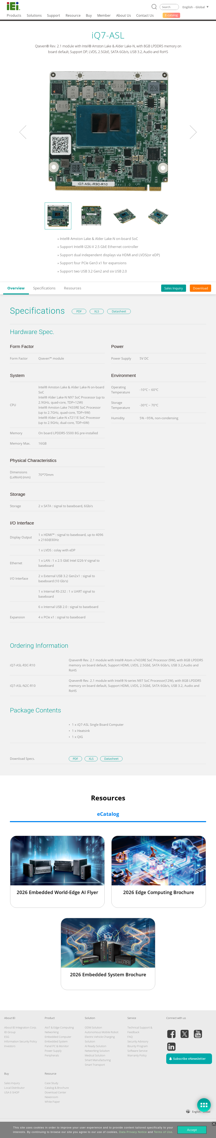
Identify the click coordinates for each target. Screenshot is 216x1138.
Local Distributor (14, 1088)
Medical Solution (95, 1055)
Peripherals (52, 1055)
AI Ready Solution (95, 1046)
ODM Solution (93, 1027)
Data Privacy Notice (133, 1132)
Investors (9, 1046)
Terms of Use (163, 1132)
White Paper (52, 1102)
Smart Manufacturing (98, 1060)
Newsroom (51, 1097)
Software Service (137, 1051)
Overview (16, 288)
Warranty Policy (137, 1055)
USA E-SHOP (11, 1092)
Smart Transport (95, 1065)
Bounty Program (137, 1046)
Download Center (55, 1092)
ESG (6, 1037)
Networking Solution (97, 1051)
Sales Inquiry (173, 288)
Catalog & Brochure (57, 1088)
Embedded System (56, 1041)
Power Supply (53, 1051)
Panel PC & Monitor (57, 1046)
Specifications (44, 288)
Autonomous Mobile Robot (101, 1032)
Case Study (51, 1083)
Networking (52, 1032)
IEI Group (10, 1032)
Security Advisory (137, 1041)
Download (200, 288)
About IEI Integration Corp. (20, 1027)
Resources (72, 288)
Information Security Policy (20, 1041)
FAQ (130, 1037)
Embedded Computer (58, 1037)
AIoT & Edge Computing (59, 1027)
